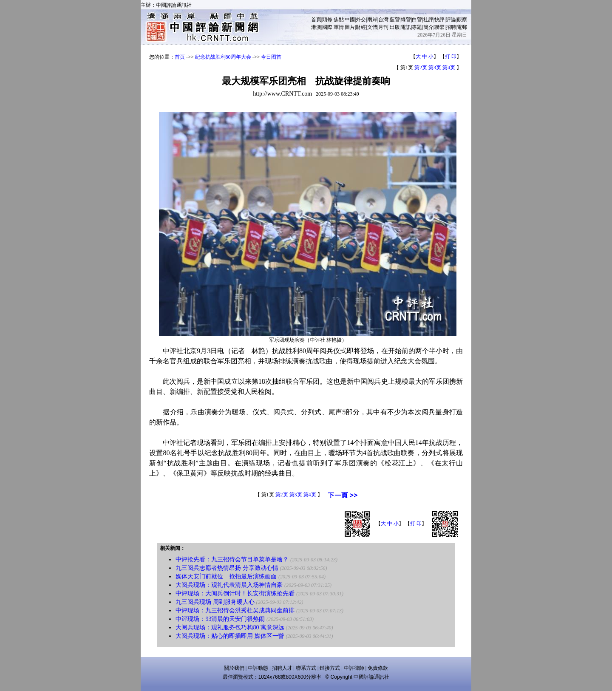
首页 (180, 57)
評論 (451, 20)
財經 (361, 27)
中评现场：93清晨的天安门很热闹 (220, 619)
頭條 (327, 20)
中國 (350, 20)
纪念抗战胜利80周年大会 (223, 57)
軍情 (339, 27)
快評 (439, 20)
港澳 (316, 27)
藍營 (395, 20)
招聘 (451, 27)
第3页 (434, 68)
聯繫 (439, 27)
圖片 (350, 27)
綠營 (406, 20)
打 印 (450, 56)
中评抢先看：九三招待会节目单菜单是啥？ (232, 559)
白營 (417, 20)
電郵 (462, 27)
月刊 (383, 27)
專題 (417, 27)
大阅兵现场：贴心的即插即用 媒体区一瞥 (230, 636)
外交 (361, 20)
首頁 (316, 20)
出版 (395, 27)
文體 (372, 27)
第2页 (420, 68)
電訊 (406, 27)
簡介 (428, 27)
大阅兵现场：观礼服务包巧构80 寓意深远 (230, 627)
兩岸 (372, 20)
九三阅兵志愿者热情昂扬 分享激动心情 (227, 568)
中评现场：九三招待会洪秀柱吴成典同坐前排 (235, 610)
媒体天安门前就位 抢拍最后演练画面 (226, 576)
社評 (428, 20)
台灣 (383, 20)
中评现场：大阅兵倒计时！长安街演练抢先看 (235, 593)
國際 (327, 27)
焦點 (339, 20)
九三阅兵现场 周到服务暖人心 (215, 602)
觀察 (462, 20)
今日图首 (271, 57)
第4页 (448, 68)
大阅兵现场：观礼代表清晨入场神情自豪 (229, 585)
